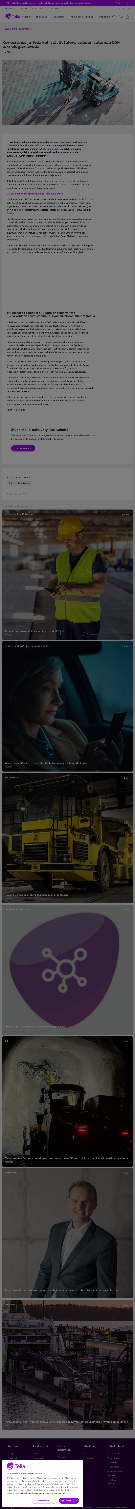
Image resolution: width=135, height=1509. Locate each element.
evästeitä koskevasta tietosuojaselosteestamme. (42, 1497)
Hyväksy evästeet (69, 1504)
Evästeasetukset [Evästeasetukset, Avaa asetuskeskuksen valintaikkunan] (44, 1504)
